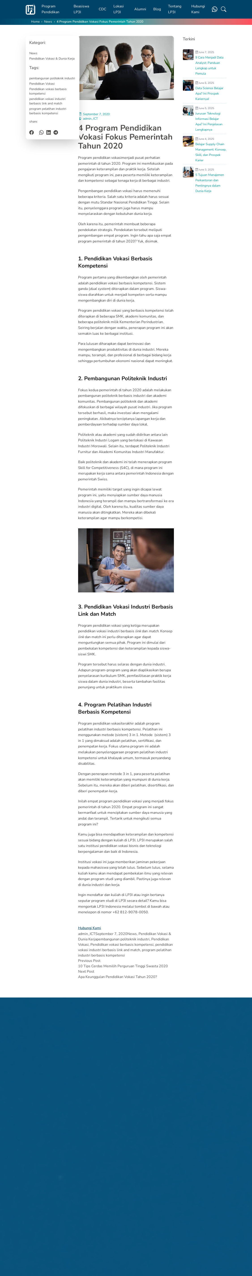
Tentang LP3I (174, 9)
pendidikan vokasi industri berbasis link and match (47, 101)
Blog (157, 9)
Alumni (140, 9)
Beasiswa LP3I (81, 9)
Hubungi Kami (198, 9)
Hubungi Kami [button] (89, 928)
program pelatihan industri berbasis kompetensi (47, 111)
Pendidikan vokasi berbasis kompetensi (48, 91)
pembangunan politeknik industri (52, 78)
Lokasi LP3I (118, 9)
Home (35, 21)
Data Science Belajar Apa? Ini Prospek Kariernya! (209, 93)
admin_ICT (90, 119)
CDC (102, 9)
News (48, 21)
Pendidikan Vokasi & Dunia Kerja (52, 58)
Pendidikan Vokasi (42, 84)
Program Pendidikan (50, 9)
